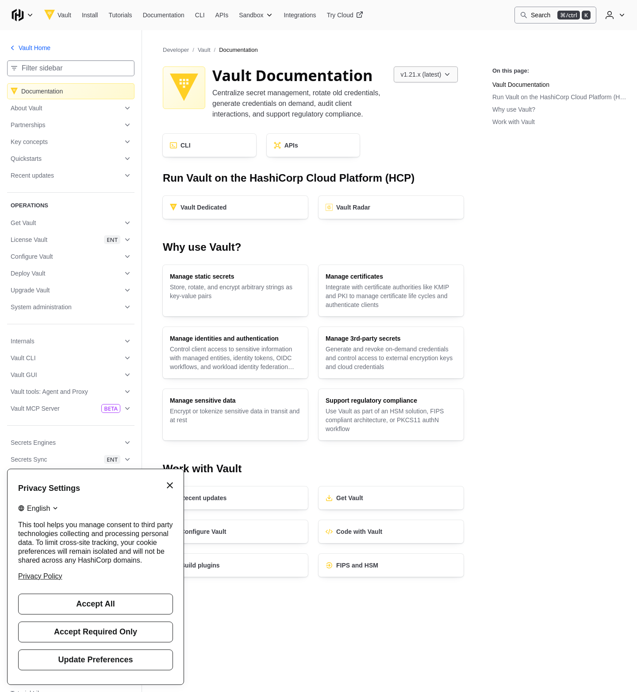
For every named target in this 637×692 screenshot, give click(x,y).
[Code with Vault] (391, 531)
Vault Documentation (520, 84)
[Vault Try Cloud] (345, 15)
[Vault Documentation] (164, 15)
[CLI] (209, 145)
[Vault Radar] (391, 207)
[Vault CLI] (200, 15)
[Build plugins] (235, 565)
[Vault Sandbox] (256, 15)
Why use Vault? (513, 109)
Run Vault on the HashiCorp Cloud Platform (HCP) (560, 97)
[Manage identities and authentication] (235, 352)
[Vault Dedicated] (235, 207)
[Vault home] (57, 15)
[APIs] (313, 145)
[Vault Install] (90, 15)
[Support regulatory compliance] (391, 414)
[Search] (555, 15)
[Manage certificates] (391, 290)
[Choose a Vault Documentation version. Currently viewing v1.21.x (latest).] (426, 74)
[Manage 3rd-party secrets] (391, 352)
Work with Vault (513, 121)
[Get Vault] (391, 497)
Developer (176, 50)
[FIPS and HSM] (391, 565)
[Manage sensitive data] (235, 414)
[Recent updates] (235, 497)
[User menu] (614, 15)
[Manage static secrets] (235, 290)
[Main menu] (22, 15)
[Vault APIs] (222, 15)
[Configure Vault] (235, 531)
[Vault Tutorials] (120, 15)
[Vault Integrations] (299, 15)
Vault (204, 50)
